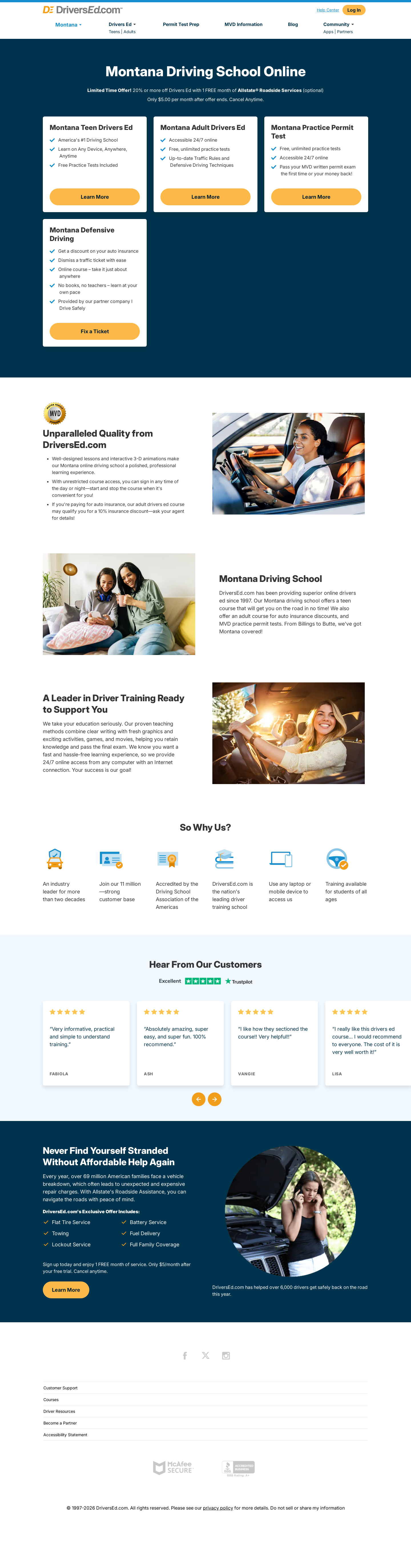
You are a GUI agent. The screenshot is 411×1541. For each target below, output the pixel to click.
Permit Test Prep (181, 24)
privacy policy (218, 1508)
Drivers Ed (123, 24)
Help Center (328, 9)
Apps (328, 31)
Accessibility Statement (65, 1434)
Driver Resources (59, 1411)
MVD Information (244, 24)
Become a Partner (60, 1423)
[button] (197, 1098)
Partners (345, 31)
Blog (293, 24)
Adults (130, 31)
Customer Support (60, 1387)
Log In (354, 10)
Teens (114, 31)
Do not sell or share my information (307, 1508)
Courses (51, 1399)
